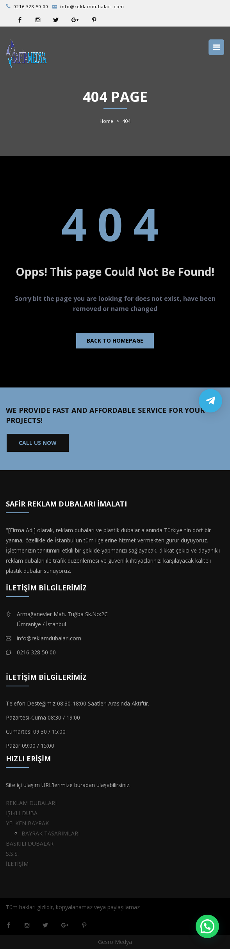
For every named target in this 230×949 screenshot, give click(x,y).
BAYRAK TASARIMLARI (50, 833)
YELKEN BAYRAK (27, 823)
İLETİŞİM (17, 863)
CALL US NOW (38, 442)
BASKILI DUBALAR (29, 843)
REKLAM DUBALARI (31, 803)
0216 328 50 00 (31, 6)
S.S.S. (12, 853)
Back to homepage (115, 340)
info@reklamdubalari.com (92, 6)
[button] (207, 926)
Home (106, 121)
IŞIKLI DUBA (21, 813)
